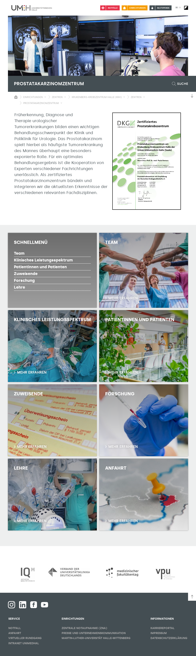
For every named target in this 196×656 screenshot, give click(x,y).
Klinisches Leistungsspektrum (43, 260)
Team (19, 253)
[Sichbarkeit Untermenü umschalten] (45, 97)
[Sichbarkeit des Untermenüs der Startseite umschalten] (16, 97)
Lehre (19, 287)
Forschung (24, 280)
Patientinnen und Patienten (40, 266)
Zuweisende (26, 273)
